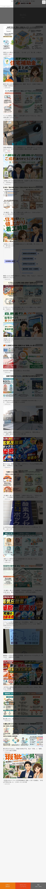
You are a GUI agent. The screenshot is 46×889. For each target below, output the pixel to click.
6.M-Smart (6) (7, 816)
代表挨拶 (11, 852)
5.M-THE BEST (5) (8, 813)
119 (26, 789)
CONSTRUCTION (12, 860)
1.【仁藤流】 (7, 803)
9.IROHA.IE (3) (7, 820)
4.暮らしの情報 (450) (8, 811)
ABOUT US (9, 848)
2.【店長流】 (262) (8, 806)
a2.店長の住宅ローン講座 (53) (10, 822)
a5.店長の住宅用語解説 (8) (10, 830)
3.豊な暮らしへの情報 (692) (10, 808)
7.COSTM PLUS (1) (8, 818)
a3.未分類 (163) (7, 825)
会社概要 (4, 852)
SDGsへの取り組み (20, 852)
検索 (36, 795)
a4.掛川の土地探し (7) (9, 827)
